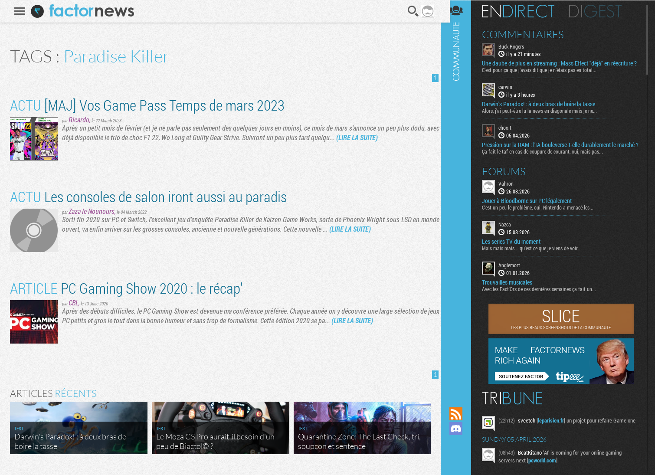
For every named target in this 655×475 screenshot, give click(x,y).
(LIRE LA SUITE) (356, 137)
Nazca (510, 237)
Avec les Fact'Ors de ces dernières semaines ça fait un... (545, 302)
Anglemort (515, 278)
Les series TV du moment (517, 255)
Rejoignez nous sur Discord (461, 428)
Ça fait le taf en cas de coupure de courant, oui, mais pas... (548, 164)
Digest (601, 10)
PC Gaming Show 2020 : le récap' (125, 288)
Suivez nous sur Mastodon (461, 443)
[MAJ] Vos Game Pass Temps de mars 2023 (146, 105)
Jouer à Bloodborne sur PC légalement (533, 214)
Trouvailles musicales (513, 295)
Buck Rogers (517, 46)
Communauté (462, 195)
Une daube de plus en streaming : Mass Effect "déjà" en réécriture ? (552, 67)
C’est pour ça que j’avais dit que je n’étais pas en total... (545, 76)
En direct (524, 10)
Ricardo (77, 119)
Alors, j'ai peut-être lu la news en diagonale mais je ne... (545, 117)
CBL (72, 302)
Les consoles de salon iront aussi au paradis (147, 196)
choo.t (510, 134)
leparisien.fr (557, 434)
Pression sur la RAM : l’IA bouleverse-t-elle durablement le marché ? (555, 155)
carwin (511, 93)
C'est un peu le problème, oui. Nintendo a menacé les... (543, 220)
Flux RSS (461, 413)
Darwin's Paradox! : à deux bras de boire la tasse (544, 111)
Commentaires (529, 33)
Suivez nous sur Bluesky (461, 458)
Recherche (412, 11)
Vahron (512, 196)
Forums (510, 184)
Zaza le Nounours (90, 211)
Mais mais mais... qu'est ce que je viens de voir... (538, 261)
